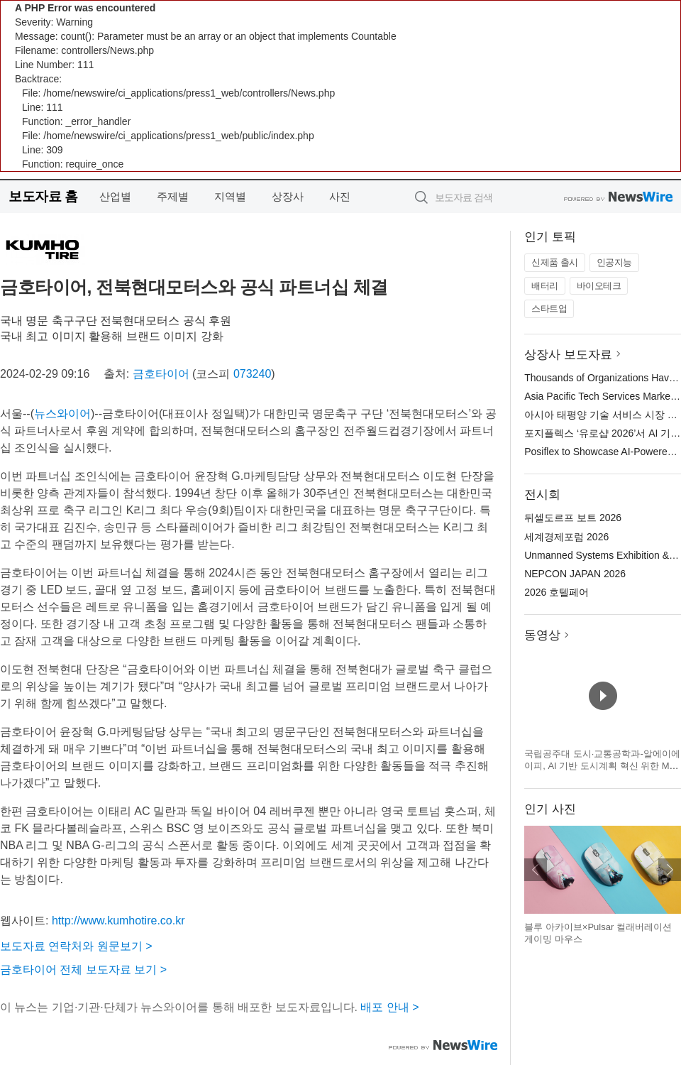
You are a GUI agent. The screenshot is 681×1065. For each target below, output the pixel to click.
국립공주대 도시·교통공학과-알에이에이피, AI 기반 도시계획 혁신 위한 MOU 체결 (602, 766)
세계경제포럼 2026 (566, 536)
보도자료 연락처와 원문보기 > (76, 946)
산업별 (115, 196)
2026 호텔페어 (556, 592)
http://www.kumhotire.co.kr (118, 920)
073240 (252, 374)
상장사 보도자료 (568, 354)
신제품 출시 (554, 262)
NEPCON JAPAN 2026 (575, 573)
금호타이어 (161, 374)
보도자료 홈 (43, 196)
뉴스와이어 (62, 414)
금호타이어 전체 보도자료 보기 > (83, 969)
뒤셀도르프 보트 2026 (572, 517)
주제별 (173, 196)
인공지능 (614, 262)
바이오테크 (599, 285)
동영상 (542, 635)
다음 (669, 869)
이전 (535, 869)
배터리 (544, 285)
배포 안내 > (389, 1007)
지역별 (230, 196)
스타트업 (549, 308)
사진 (339, 196)
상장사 (288, 196)
